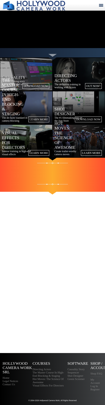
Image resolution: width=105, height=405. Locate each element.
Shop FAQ (96, 373)
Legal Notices (10, 381)
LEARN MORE (39, 119)
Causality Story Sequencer (76, 371)
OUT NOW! (93, 86)
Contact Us (9, 384)
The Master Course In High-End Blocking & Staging (48, 374)
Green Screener (76, 379)
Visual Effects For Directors (48, 385)
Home (6, 377)
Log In (94, 386)
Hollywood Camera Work (49, 400)
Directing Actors (42, 369)
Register (95, 389)
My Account (95, 381)
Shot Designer (75, 375)
